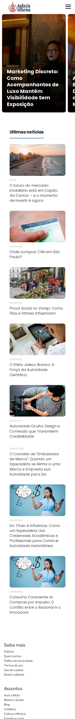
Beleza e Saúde (14, 700)
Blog (7, 704)
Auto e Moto (12, 695)
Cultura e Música (15, 713)
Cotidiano (10, 709)
